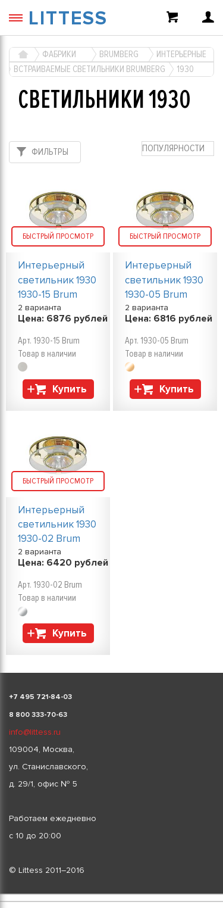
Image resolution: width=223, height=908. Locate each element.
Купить (69, 389)
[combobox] (178, 148)
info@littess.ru (35, 732)
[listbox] (111, 894)
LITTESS (68, 18)
